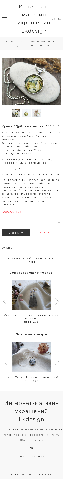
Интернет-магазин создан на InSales (32, 474)
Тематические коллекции (38, 41)
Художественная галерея (31, 45)
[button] (5, 302)
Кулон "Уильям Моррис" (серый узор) (31, 377)
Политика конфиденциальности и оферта (32, 429)
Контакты (53, 434)
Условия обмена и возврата (23, 434)
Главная (8, 41)
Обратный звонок (31, 456)
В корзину (16, 232)
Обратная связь (31, 440)
